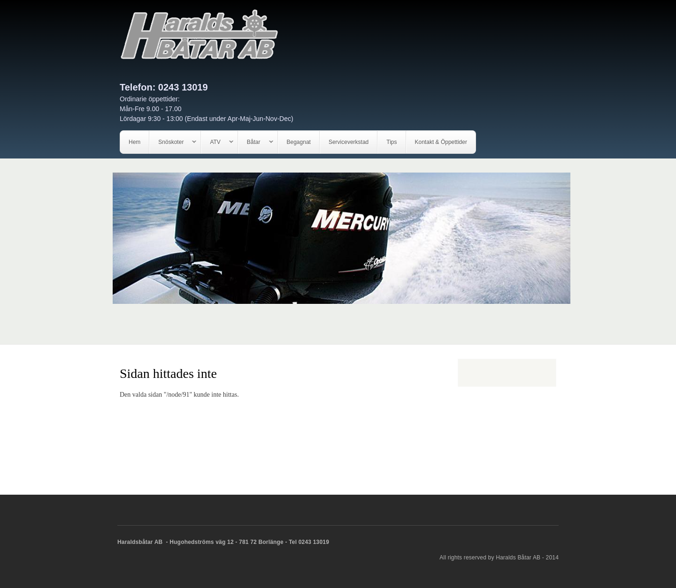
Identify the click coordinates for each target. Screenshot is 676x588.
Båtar (255, 142)
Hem (134, 142)
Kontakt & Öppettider (441, 142)
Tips (391, 142)
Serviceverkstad (349, 142)
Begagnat (299, 142)
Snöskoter (173, 142)
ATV (217, 142)
